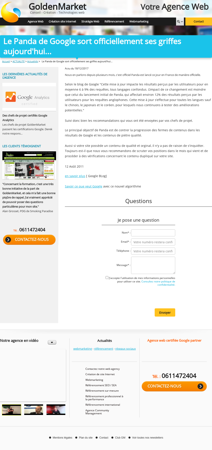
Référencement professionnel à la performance (104, 397)
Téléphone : (123, 251)
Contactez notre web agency (102, 369)
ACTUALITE (19, 61)
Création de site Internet (100, 374)
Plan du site (86, 437)
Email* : (125, 241)
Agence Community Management (97, 411)
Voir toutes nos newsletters (147, 437)
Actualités (32, 61)
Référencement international (102, 405)
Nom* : (126, 232)
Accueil (6, 61)
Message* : (123, 265)
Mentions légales (62, 437)
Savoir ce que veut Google (83, 186)
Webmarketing (94, 380)
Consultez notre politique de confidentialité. (158, 283)
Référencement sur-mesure (102, 390)
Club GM (120, 437)
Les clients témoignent (21, 146)
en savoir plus (75, 176)
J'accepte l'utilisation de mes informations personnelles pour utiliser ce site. (142, 281)
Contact (199, 21)
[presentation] (142, 296)
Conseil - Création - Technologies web (57, 7)
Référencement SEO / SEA (101, 385)
